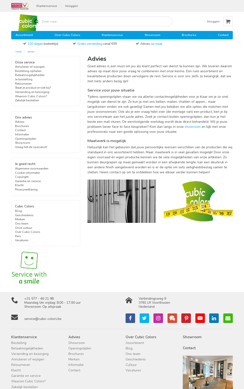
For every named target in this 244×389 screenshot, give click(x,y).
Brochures (189, 35)
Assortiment (24, 35)
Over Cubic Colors (67, 35)
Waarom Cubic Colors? (31, 96)
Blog (18, 211)
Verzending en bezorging (32, 92)
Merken (20, 219)
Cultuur (131, 365)
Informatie (22, 134)
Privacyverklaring (26, 189)
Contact (223, 35)
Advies (151, 44)
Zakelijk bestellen (27, 100)
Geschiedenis (24, 215)
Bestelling (18, 343)
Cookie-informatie (27, 173)
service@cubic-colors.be (42, 319)
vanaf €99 (97, 44)
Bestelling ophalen (28, 71)
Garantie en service (28, 181)
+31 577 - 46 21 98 (39, 298)
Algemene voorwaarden (31, 168)
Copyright (22, 177)
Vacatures (22, 240)
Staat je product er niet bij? (33, 88)
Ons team (21, 223)
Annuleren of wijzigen (30, 67)
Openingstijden (25, 139)
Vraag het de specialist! (31, 147)
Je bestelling (23, 79)
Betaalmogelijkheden (30, 75)
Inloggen (71, 6)
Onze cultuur (23, 228)
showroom (193, 126)
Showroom (152, 35)
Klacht (19, 185)
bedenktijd (43, 44)
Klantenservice (46, 6)
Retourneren (23, 84)
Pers (18, 236)
